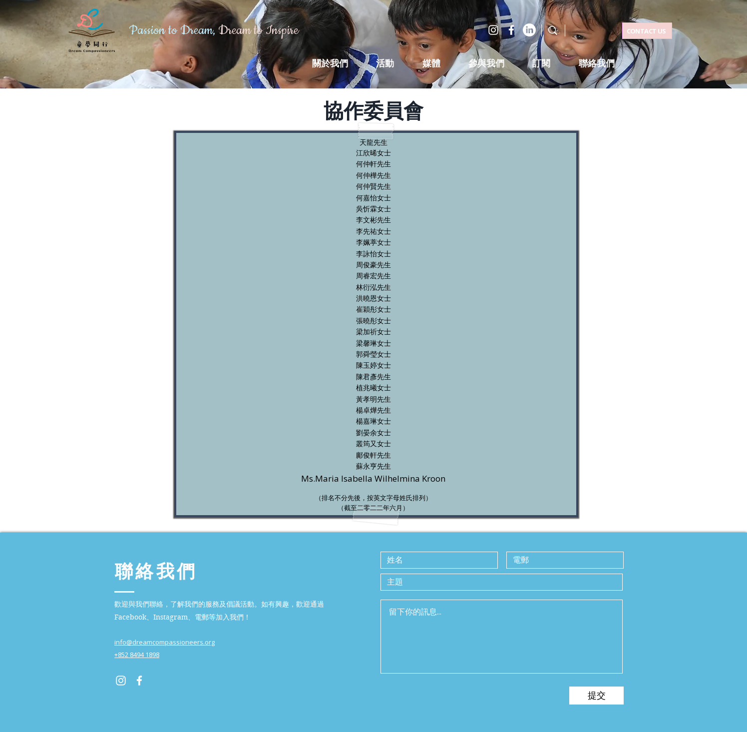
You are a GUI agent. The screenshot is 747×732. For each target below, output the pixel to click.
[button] (385, 63)
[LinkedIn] (529, 29)
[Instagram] (493, 29)
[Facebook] (511, 29)
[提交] (596, 696)
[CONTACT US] (647, 30)
